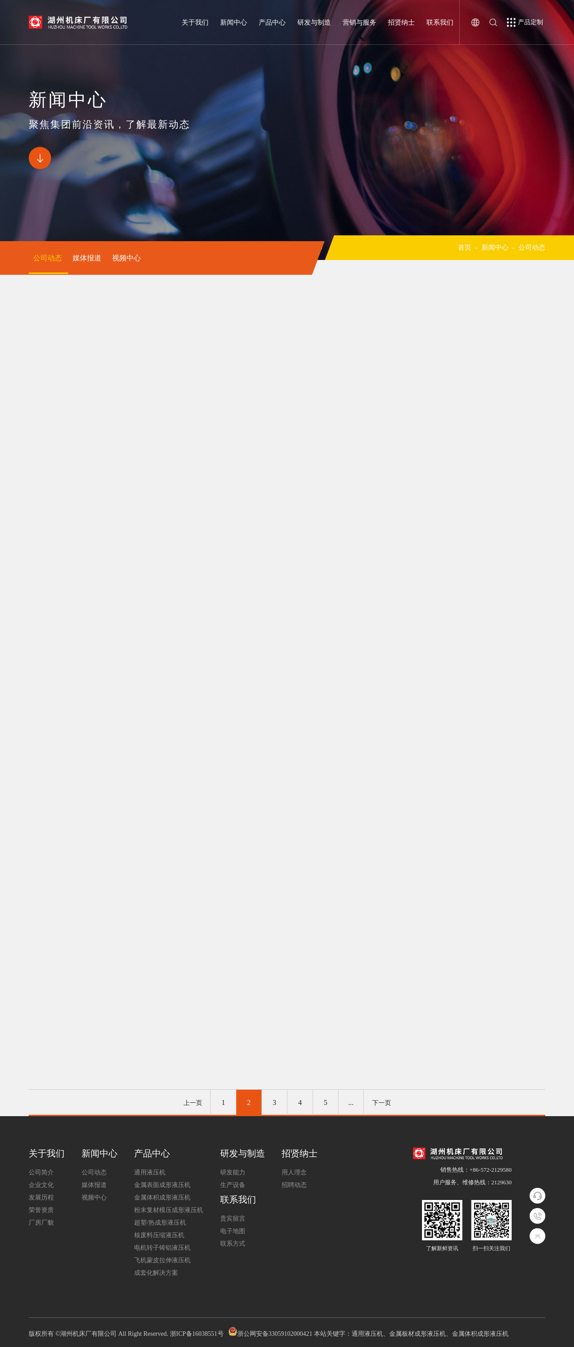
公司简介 (41, 1172)
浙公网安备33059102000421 (275, 1333)
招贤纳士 (401, 22)
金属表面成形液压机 (162, 1185)
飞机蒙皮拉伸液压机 (162, 1260)
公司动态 (48, 258)
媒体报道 (88, 258)
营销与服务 (359, 22)
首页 (464, 247)
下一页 (381, 1103)
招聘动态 (294, 1185)
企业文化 (41, 1185)
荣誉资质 (41, 1210)
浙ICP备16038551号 (197, 1333)
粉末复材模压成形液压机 (168, 1210)
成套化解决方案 (156, 1272)
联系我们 (439, 22)
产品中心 (272, 22)
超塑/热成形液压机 (160, 1222)
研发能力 (232, 1172)
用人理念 (294, 1172)
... (351, 1102)
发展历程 (41, 1197)
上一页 (192, 1103)
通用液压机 (149, 1172)
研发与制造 (314, 22)
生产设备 (232, 1185)
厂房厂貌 (41, 1222)
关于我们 (195, 22)
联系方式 (232, 1243)
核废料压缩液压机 (159, 1235)
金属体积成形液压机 (162, 1197)
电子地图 (232, 1231)
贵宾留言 (232, 1218)
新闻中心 (233, 22)
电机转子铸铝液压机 (162, 1247)
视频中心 (126, 258)
